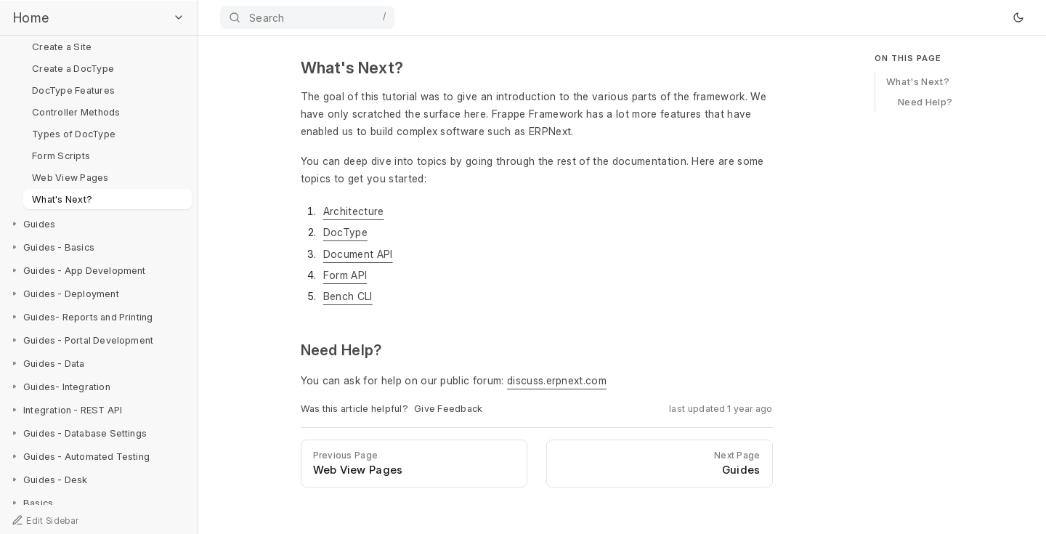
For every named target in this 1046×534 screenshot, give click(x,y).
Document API (358, 254)
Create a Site (62, 46)
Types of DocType (73, 133)
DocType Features (73, 90)
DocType (345, 232)
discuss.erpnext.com (557, 380)
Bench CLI (348, 296)
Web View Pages (70, 177)
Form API (345, 275)
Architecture (353, 211)
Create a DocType (73, 68)
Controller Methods (76, 112)
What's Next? (62, 199)
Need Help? (925, 101)
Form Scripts (61, 155)
